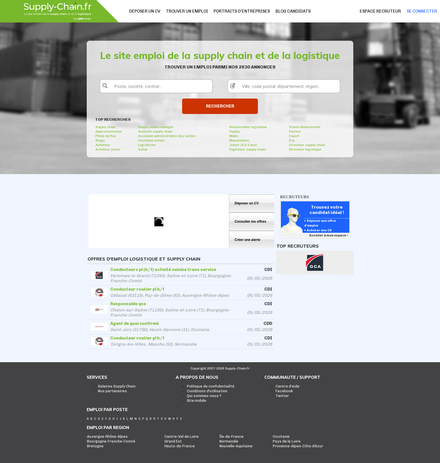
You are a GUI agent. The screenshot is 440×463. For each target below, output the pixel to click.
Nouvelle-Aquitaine (236, 446)
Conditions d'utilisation (207, 391)
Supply (234, 131)
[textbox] (156, 86)
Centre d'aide (287, 386)
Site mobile (196, 400)
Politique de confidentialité (210, 386)
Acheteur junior (107, 149)
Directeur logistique (305, 149)
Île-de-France (231, 436)
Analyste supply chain (155, 131)
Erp (292, 140)
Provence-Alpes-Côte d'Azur (298, 446)
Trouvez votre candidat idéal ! (327, 209)
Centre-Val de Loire (181, 436)
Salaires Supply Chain (117, 386)
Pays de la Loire (287, 441)
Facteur (295, 131)
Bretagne (95, 446)
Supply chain (105, 127)
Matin (233, 136)
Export (294, 136)
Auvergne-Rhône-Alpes (107, 436)
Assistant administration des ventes (167, 136)
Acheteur (102, 145)
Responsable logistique (248, 127)
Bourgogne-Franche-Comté (111, 441)
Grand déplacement (304, 127)
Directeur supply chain (307, 145)
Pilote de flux (105, 136)
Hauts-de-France (179, 446)
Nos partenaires (112, 391)
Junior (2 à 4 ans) (243, 145)
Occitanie (281, 436)
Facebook (284, 391)
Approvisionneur (108, 131)
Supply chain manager (156, 127)
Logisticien (147, 145)
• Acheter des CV (318, 230)
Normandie (228, 441)
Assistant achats (151, 140)
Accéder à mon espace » (329, 235)
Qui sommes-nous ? (204, 396)
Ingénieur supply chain (247, 149)
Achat (142, 149)
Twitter (282, 396)
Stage (100, 140)
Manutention (239, 140)
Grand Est (173, 441)
